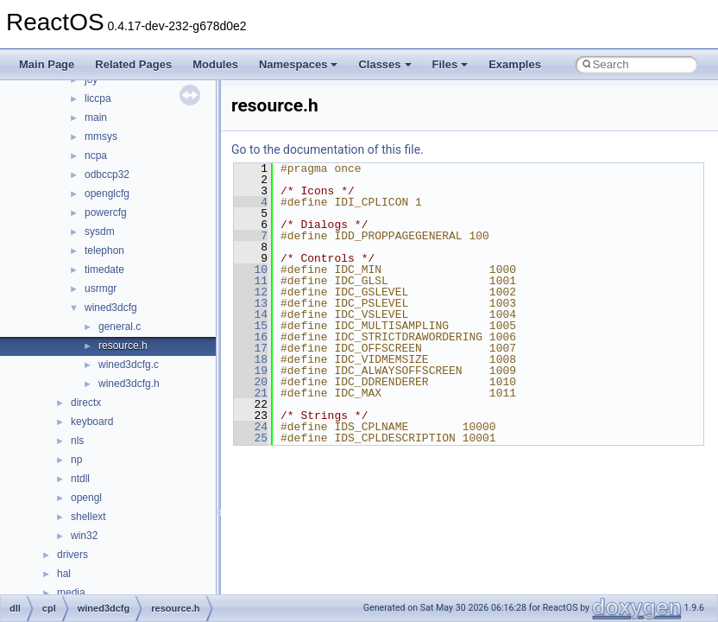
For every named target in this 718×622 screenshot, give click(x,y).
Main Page (46, 64)
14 (251, 314)
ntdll (80, 479)
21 (251, 393)
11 (251, 281)
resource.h (123, 346)
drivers (72, 555)
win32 (84, 536)
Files (450, 64)
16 (251, 337)
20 (251, 382)
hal (64, 574)
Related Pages (133, 64)
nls (77, 441)
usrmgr (101, 288)
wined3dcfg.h (129, 384)
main (96, 117)
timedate (104, 269)
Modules (215, 64)
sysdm (100, 231)
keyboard (92, 422)
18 (251, 359)
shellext (88, 517)
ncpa (96, 155)
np (76, 460)
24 (251, 427)
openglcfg (107, 193)
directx (86, 403)
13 (251, 303)
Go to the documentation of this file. (327, 149)
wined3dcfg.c (128, 365)
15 (251, 325)
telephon (104, 250)
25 (251, 438)
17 (251, 348)
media (71, 593)
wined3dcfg (111, 307)
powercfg (106, 212)
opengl (86, 498)
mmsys (101, 136)
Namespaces (298, 64)
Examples (514, 64)
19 (251, 370)
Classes (384, 64)
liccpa (98, 98)
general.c (119, 327)
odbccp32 (107, 174)
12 (251, 292)
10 (251, 269)
